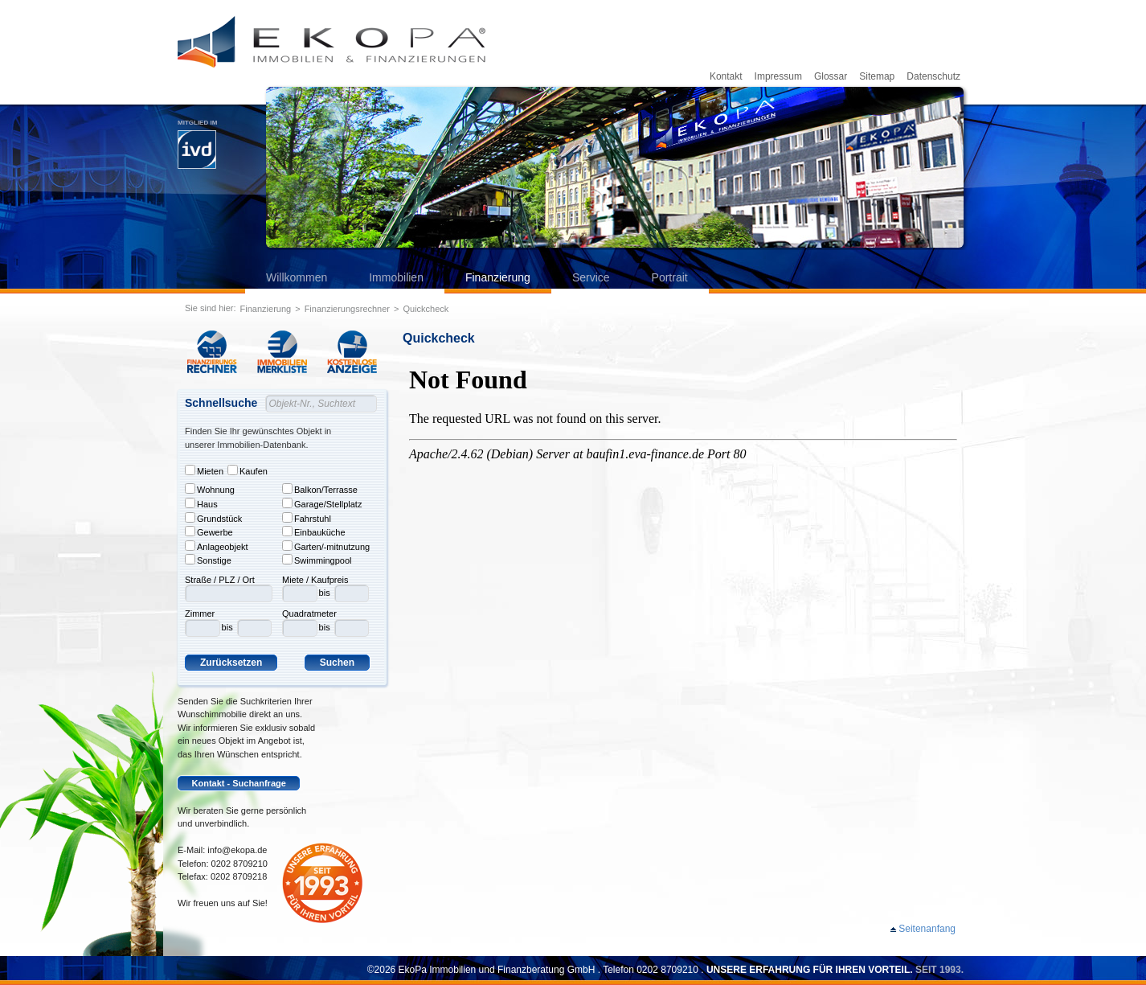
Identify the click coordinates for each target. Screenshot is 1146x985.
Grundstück (213, 517)
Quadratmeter (309, 613)
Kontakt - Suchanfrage (239, 783)
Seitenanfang (927, 928)
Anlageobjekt (216, 546)
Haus (201, 503)
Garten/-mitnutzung (326, 546)
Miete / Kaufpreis (315, 580)
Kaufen (247, 470)
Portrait (670, 277)
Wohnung (210, 489)
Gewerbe (209, 531)
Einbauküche (314, 531)
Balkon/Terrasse (320, 489)
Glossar (830, 76)
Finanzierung (497, 277)
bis (227, 627)
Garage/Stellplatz (322, 503)
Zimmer (200, 613)
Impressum (778, 76)
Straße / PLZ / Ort (220, 580)
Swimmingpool (317, 559)
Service (591, 277)
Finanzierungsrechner (347, 309)
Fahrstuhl (306, 517)
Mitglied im (197, 144)
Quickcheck (425, 309)
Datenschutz (933, 76)
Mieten (204, 470)
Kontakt (726, 76)
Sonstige (208, 559)
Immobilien (396, 277)
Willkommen (296, 277)
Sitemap (876, 76)
